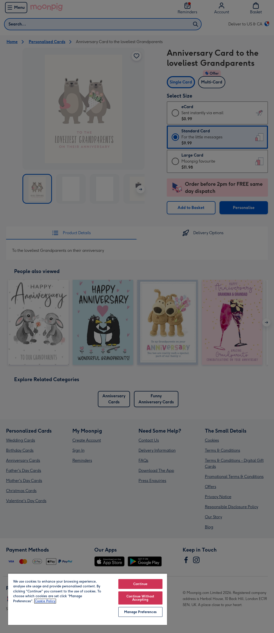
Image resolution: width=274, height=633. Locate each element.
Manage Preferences (140, 612)
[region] (87, 599)
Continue (140, 584)
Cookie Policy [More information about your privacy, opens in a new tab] (45, 601)
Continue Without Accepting (140, 597)
